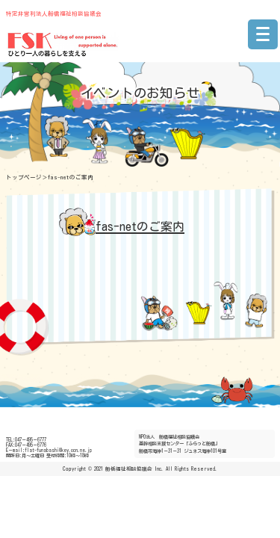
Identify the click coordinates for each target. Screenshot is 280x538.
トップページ (24, 177)
